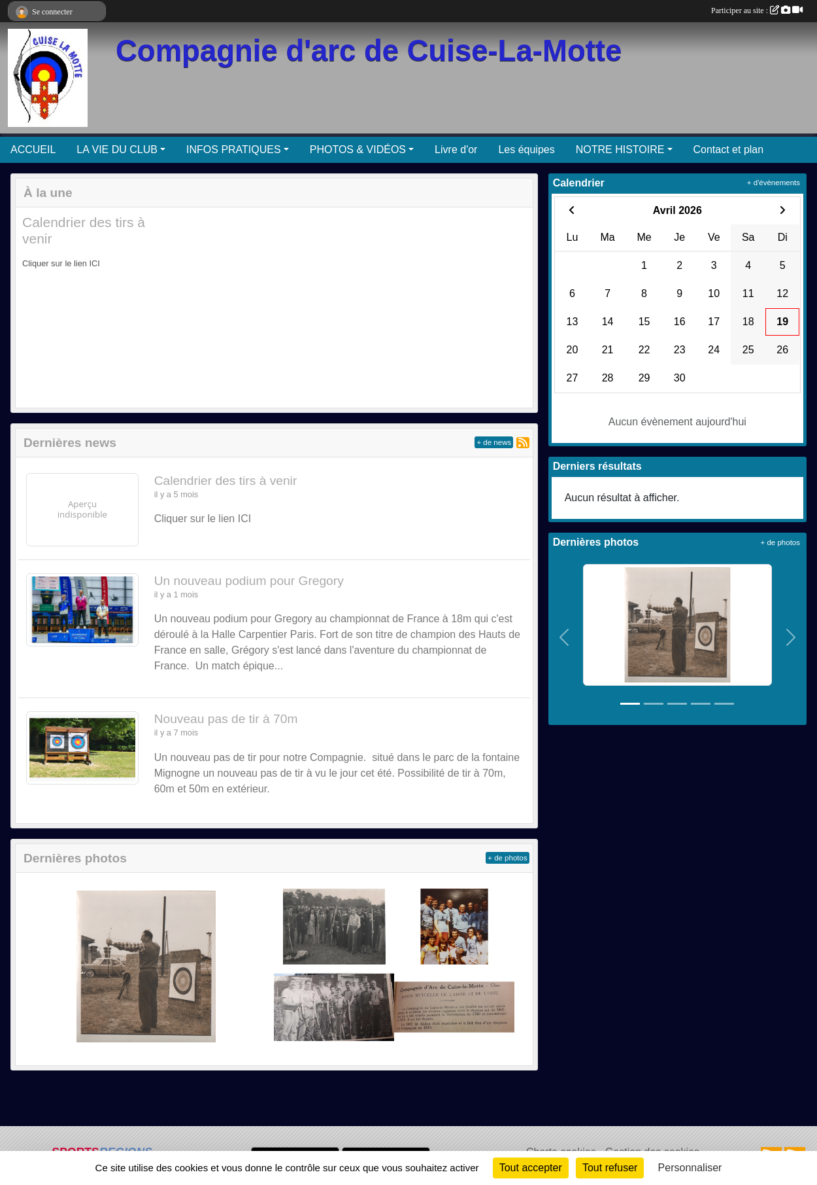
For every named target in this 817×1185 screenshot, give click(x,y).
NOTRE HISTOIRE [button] (620, 149)
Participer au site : (757, 10)
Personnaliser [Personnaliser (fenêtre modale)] (690, 1167)
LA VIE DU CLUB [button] (117, 149)
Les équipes (526, 149)
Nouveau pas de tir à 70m (226, 719)
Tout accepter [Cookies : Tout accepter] (530, 1167)
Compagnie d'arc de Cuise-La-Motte (369, 50)
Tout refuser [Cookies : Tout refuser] (609, 1167)
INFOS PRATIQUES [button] (233, 149)
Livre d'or (456, 149)
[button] (36, 307)
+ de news (493, 442)
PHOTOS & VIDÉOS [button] (358, 149)
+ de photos (507, 858)
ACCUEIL (33, 149)
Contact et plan (728, 149)
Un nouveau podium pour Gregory (249, 581)
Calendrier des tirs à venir (225, 480)
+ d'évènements (773, 182)
